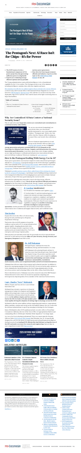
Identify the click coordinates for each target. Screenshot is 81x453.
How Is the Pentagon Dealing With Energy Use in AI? (41, 105)
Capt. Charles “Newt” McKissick (50, 111)
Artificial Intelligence (17, 48)
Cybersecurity (36, 12)
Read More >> (8, 409)
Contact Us (39, 15)
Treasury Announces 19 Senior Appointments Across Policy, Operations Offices (69, 84)
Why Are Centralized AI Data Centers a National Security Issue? (17, 105)
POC (74, 446)
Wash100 (70, 12)
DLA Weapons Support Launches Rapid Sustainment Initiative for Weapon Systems (69, 98)
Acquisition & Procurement (19, 12)
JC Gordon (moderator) (38, 109)
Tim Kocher (38, 111)
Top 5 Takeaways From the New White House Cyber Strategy (68, 428)
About (65, 12)
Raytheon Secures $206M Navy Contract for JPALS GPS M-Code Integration (69, 399)
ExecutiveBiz (50, 395)
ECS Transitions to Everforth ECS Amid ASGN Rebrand (67, 422)
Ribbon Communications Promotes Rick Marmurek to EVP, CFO (50, 426)
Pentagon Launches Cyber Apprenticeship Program (68, 91)
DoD (26, 48)
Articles (60, 12)
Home (10, 12)
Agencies (28, 12)
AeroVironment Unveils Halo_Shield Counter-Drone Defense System (50, 420)
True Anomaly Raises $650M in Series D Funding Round (67, 404)
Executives (49, 12)
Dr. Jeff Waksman (51, 108)
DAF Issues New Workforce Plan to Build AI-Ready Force (48, 359)
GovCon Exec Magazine (65, 446)
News (56, 12)
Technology (43, 12)
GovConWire (69, 394)
